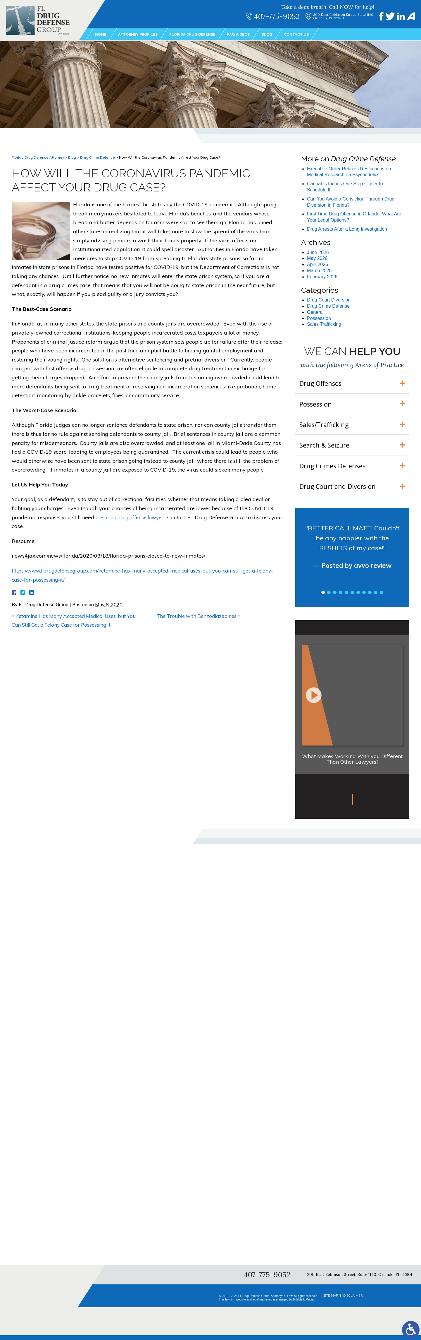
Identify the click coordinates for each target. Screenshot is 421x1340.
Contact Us (310, 34)
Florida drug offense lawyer (134, 517)
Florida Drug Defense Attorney (38, 157)
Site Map (330, 1301)
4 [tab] (340, 597)
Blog (279, 34)
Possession (319, 318)
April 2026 (317, 264)
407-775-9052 (280, 16)
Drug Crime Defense (97, 157)
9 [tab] (370, 597)
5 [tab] (346, 597)
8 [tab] (364, 597)
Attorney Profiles (141, 34)
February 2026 (322, 276)
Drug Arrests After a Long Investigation (347, 229)
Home (101, 34)
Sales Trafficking (324, 324)
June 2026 (318, 252)
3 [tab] (335, 597)
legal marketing (262, 1304)
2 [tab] (329, 597)
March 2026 (319, 270)
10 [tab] (375, 597)
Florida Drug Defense (200, 34)
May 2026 (317, 258)
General (315, 312)
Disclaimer (353, 1301)
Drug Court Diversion (329, 299)
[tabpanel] (352, 556)
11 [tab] (381, 597)
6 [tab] (352, 597)
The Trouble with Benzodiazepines (198, 616)
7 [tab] (358, 597)
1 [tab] (323, 597)
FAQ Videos (249, 34)
